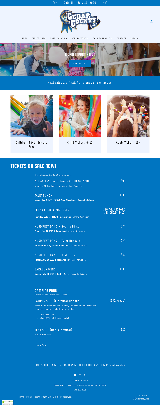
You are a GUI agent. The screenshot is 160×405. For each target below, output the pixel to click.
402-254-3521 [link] (80, 390)
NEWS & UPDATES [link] (101, 365)
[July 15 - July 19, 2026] (80, 3)
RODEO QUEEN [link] (85, 365)
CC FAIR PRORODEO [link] (42, 365)
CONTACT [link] (121, 38)
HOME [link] (25, 38)
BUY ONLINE (80, 63)
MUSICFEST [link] (57, 365)
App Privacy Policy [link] (118, 365)
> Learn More (40, 345)
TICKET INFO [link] (39, 38)
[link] (80, 21)
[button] (151, 21)
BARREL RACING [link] (70, 365)
